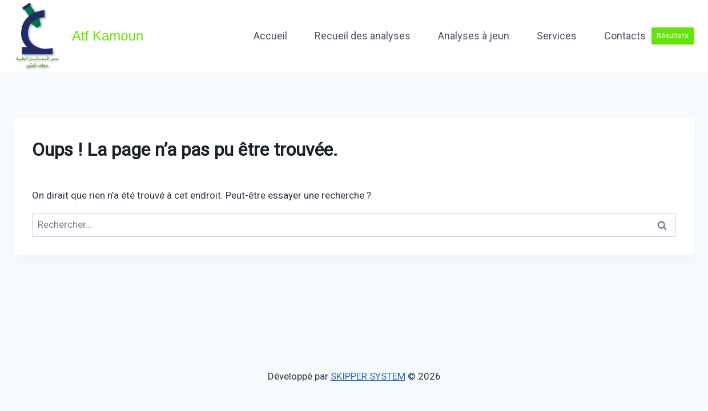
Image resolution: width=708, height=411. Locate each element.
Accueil (270, 36)
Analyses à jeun (473, 36)
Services (557, 36)
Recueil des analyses (363, 36)
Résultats (673, 35)
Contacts (625, 36)
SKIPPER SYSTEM (368, 376)
